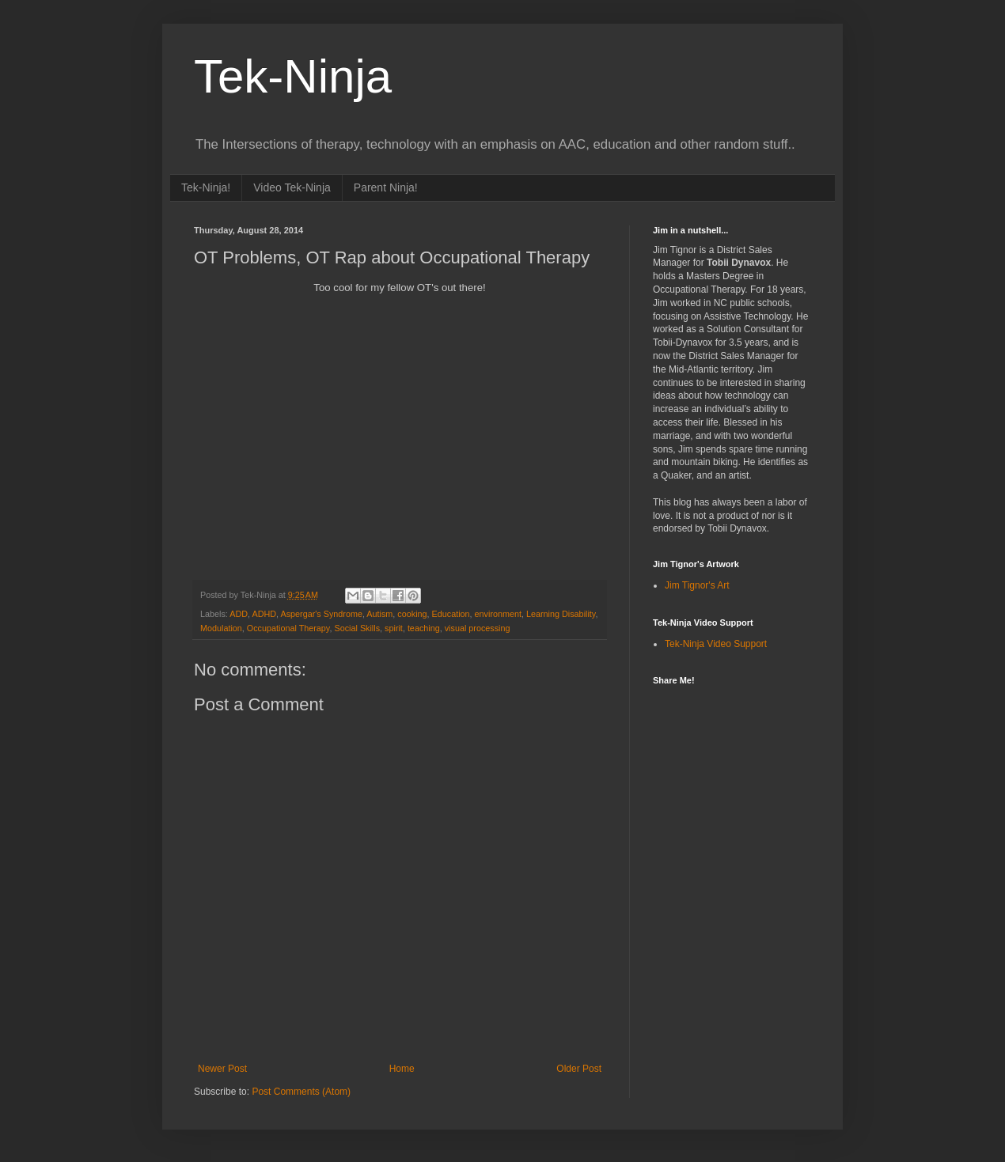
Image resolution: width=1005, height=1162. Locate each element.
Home (402, 1068)
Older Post (578, 1068)
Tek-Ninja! (205, 187)
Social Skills (357, 628)
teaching (424, 628)
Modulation (221, 628)
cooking (412, 614)
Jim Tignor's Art (697, 585)
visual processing (477, 628)
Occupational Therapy (288, 628)
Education (451, 614)
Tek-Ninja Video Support (716, 643)
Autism (379, 614)
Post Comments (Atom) (301, 1091)
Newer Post (222, 1068)
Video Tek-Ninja (292, 187)
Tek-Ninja (293, 76)
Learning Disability (560, 614)
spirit (394, 628)
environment (498, 614)
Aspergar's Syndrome (321, 614)
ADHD (264, 614)
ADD (238, 614)
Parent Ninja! (386, 187)
